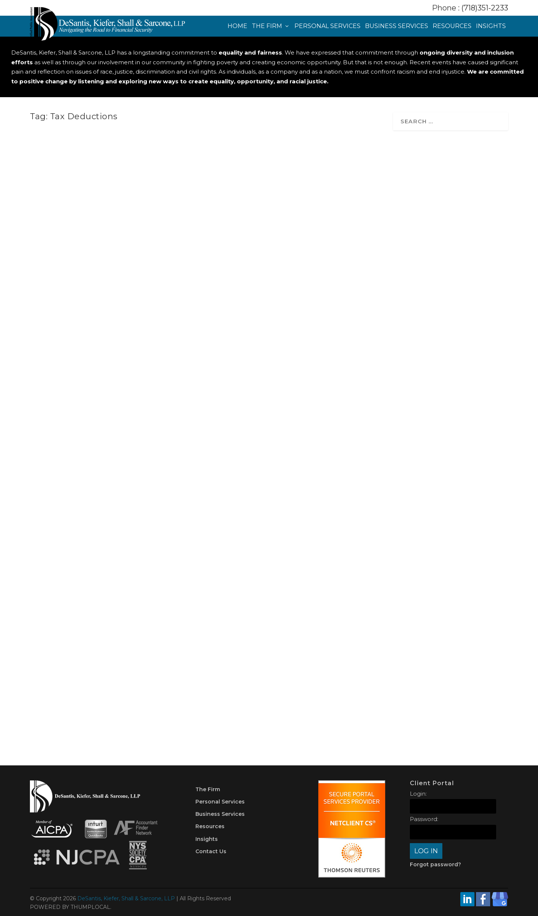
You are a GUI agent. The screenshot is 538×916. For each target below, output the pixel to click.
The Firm (267, 26)
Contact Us (210, 851)
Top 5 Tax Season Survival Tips (102, 669)
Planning (79, 488)
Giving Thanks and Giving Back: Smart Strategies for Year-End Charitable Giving (287, 253)
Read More (63, 312)
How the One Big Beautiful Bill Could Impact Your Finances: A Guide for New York (104, 462)
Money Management (136, 678)
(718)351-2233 (484, 7)
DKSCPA (53, 678)
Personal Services (327, 26)
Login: (418, 793)
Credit (105, 678)
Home (237, 26)
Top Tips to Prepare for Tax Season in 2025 (294, 465)
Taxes (137, 272)
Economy (142, 481)
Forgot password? (435, 864)
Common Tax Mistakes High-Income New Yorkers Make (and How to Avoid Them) (106, 253)
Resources (452, 26)
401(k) (286, 478)
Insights (491, 26)
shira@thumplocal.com (70, 272)
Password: (424, 819)
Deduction (321, 478)
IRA (339, 478)
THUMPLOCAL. (91, 907)
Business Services (396, 26)
